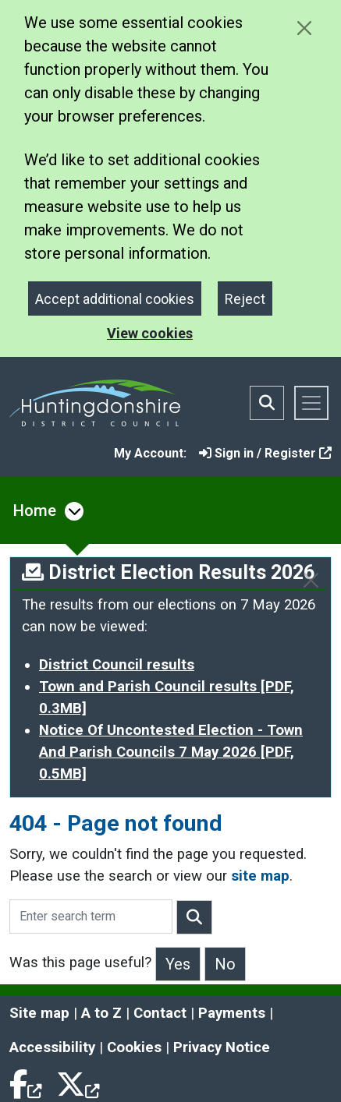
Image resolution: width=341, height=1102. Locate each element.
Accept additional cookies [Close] (114, 299)
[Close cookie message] (304, 27)
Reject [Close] (245, 299)
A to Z (101, 1013)
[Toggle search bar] (267, 403)
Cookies (134, 1047)
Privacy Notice (221, 1047)
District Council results (116, 664)
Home (34, 510)
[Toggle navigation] (311, 403)
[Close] (311, 580)
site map (260, 876)
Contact (159, 1013)
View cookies (150, 333)
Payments (231, 1013)
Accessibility (52, 1047)
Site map (39, 1013)
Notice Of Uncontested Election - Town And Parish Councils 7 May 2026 (171, 752)
